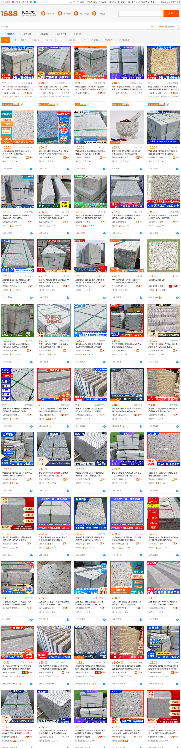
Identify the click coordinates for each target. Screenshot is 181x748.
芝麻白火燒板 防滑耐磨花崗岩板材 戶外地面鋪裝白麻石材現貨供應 (54, 281)
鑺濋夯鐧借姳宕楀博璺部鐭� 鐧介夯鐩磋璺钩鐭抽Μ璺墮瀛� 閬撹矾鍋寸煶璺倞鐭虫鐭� (163, 667)
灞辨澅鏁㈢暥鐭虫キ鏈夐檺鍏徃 (120, 672)
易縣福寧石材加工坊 (120, 157)
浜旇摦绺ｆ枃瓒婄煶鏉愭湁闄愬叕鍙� (156, 737)
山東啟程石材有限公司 (47, 157)
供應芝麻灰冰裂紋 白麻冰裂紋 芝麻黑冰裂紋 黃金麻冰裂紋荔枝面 (54, 603)
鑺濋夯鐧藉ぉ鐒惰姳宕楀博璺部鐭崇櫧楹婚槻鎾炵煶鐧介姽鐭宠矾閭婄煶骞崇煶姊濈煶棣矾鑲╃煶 (90, 732)
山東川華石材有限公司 (156, 222)
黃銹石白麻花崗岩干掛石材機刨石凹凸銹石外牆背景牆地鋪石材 (162, 410)
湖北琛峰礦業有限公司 (47, 415)
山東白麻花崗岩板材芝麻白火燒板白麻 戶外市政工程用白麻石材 (16, 152)
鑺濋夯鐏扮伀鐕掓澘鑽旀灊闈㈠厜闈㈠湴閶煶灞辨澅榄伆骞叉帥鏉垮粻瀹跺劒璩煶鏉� (53, 88)
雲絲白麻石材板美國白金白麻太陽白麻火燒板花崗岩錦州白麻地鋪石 (53, 152)
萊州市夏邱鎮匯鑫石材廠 (10, 157)
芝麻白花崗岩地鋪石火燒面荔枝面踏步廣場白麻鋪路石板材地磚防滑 (89, 538)
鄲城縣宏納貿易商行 (120, 544)
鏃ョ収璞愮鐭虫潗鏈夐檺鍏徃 (83, 93)
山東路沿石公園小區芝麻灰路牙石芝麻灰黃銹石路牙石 (162, 345)
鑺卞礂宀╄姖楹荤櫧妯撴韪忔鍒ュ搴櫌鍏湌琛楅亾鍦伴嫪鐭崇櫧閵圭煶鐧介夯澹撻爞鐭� (163, 732)
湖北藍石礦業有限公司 (10, 608)
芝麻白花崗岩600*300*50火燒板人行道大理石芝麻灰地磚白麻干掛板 (162, 603)
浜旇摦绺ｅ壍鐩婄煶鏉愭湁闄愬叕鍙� (120, 93)
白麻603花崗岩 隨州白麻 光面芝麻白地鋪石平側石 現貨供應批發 (53, 410)
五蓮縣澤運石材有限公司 (156, 608)
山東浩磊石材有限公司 (156, 544)
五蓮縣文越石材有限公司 (10, 544)
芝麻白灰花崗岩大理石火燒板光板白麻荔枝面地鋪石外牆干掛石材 (53, 345)
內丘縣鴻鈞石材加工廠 (47, 608)
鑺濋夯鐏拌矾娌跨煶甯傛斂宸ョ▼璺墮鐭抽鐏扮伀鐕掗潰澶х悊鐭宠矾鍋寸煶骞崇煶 (126, 88)
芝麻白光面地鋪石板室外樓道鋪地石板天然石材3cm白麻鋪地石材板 (89, 474)
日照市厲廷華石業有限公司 (83, 608)
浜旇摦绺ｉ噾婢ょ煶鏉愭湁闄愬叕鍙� (156, 672)
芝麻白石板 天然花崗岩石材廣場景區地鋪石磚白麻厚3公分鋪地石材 (90, 152)
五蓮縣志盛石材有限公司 (47, 286)
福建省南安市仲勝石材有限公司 (156, 286)
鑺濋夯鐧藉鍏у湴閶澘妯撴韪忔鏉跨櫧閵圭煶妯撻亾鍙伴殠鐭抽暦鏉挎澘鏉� (17, 732)
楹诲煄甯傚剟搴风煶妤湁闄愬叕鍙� (47, 672)
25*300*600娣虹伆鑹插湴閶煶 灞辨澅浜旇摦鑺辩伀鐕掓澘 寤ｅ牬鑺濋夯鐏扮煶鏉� (16, 88)
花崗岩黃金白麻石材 (156, 280)
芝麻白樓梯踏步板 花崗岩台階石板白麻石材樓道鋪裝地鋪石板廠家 (163, 538)
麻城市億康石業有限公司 (83, 415)
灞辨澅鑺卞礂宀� (9, 97)
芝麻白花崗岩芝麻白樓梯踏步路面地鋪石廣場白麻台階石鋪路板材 (126, 216)
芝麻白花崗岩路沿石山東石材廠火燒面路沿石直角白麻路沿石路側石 (162, 152)
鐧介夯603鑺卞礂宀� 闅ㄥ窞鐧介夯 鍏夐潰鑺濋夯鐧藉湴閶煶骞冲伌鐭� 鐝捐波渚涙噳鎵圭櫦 (17, 667)
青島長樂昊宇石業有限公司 (120, 608)
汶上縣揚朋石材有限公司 (120, 350)
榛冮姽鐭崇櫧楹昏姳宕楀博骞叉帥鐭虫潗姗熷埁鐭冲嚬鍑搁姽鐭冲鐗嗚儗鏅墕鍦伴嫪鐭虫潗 (126, 667)
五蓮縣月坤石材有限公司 (47, 222)
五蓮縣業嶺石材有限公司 (47, 350)
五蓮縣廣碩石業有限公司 (156, 157)
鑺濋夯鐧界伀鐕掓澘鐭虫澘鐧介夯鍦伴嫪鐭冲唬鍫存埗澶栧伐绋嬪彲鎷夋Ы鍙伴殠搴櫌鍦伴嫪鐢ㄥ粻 (53, 667)
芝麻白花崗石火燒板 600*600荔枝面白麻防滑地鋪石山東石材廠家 (53, 538)
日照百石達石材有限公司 (83, 286)
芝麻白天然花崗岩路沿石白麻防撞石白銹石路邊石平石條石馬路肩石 (126, 474)
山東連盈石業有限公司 (83, 479)
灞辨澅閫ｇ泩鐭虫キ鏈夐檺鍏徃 (47, 737)
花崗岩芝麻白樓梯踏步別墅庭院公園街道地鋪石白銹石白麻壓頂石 (16, 538)
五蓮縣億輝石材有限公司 (83, 350)
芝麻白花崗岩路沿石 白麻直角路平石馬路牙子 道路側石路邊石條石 (17, 474)
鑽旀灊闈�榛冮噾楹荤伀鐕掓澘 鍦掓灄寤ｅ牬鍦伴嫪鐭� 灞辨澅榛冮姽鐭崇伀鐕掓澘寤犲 (163, 88)
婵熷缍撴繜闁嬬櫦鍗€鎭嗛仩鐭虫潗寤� (120, 737)
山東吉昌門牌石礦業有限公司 (120, 222)
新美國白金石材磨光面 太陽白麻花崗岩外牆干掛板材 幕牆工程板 (163, 216)
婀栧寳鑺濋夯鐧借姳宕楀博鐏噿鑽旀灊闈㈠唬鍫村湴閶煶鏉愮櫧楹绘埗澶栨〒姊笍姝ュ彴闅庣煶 (90, 667)
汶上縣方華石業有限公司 (156, 350)
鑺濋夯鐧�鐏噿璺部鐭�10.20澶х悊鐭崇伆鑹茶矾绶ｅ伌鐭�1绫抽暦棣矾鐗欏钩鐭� (89, 88)
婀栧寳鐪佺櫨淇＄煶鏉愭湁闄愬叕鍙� (83, 672)
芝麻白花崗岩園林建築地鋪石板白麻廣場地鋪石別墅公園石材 (16, 216)
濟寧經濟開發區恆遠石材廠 (156, 479)
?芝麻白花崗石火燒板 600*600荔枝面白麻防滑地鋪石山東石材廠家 (126, 538)
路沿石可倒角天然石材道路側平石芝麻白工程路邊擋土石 (53, 216)
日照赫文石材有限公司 (10, 415)
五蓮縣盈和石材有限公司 (83, 222)
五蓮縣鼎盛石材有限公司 (47, 479)
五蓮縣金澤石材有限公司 (10, 479)
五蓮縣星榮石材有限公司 (83, 544)
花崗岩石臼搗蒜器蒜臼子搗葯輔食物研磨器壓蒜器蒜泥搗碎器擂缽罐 (126, 152)
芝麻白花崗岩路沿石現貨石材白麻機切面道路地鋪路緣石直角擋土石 (89, 281)
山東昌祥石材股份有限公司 (47, 544)
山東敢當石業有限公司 (156, 415)
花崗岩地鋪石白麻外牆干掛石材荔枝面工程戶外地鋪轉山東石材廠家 (89, 345)
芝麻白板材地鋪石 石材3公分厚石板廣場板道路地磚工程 (89, 603)
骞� (30, 93)
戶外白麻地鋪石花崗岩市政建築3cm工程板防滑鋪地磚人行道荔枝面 (126, 281)
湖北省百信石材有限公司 (120, 415)
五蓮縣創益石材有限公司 (120, 479)
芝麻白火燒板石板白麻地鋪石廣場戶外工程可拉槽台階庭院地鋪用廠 (89, 410)
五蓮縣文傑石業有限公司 (10, 286)
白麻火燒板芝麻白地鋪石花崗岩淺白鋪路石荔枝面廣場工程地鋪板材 (16, 345)
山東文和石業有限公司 (10, 222)
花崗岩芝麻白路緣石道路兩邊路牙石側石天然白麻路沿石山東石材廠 (89, 216)
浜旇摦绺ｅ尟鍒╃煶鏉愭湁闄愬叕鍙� (10, 93)
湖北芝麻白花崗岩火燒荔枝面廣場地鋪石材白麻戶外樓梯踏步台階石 (126, 410)
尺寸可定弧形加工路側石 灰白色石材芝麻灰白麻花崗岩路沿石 (126, 345)
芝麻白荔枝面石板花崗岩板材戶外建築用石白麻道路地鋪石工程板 (16, 410)
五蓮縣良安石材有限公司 (10, 350)
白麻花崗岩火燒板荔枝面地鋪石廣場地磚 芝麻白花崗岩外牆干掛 (162, 474)
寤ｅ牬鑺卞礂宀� (24, 97)
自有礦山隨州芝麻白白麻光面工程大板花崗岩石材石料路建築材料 (16, 603)
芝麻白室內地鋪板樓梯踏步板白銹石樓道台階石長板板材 (53, 474)
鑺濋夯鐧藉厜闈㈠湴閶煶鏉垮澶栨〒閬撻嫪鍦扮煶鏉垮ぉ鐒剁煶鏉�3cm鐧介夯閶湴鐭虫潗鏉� (53, 732)
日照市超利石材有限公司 (120, 286)
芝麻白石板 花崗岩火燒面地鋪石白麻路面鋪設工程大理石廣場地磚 (17, 281)
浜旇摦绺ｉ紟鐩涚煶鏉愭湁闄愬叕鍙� (10, 737)
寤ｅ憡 (30, 90)
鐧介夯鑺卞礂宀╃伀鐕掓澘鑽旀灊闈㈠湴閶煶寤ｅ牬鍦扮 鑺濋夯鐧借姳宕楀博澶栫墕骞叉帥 (126, 732)
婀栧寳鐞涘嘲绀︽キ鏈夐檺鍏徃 (10, 672)
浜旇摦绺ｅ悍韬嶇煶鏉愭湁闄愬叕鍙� (47, 93)
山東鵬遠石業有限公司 (83, 157)
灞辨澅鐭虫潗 (44, 97)
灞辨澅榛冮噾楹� (170, 97)
